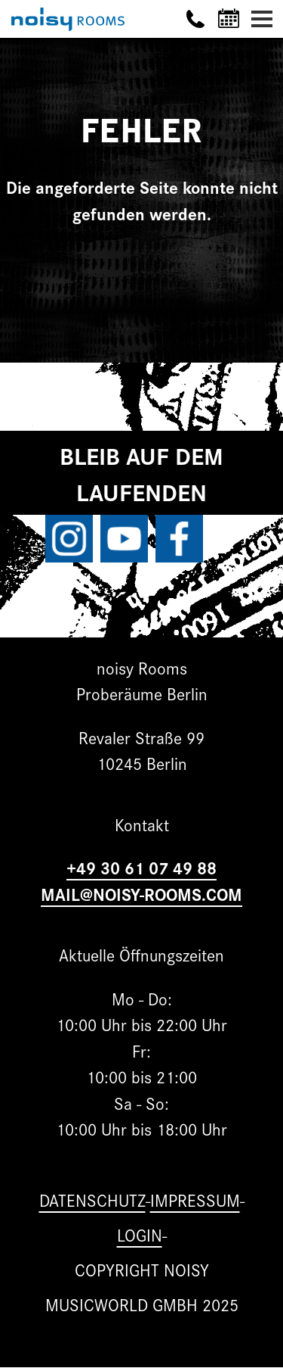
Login (139, 1234)
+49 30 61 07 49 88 (141, 867)
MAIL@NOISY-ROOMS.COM (141, 893)
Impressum (195, 1199)
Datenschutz (92, 1199)
